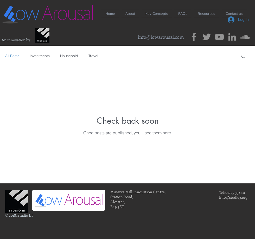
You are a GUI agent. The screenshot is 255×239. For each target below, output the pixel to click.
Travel (93, 56)
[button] (243, 56)
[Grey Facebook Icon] (193, 36)
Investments (40, 56)
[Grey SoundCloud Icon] (244, 36)
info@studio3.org (233, 197)
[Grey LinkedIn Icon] (232, 36)
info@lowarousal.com (161, 37)
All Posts (12, 56)
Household (69, 56)
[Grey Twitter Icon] (206, 36)
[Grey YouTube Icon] (219, 36)
